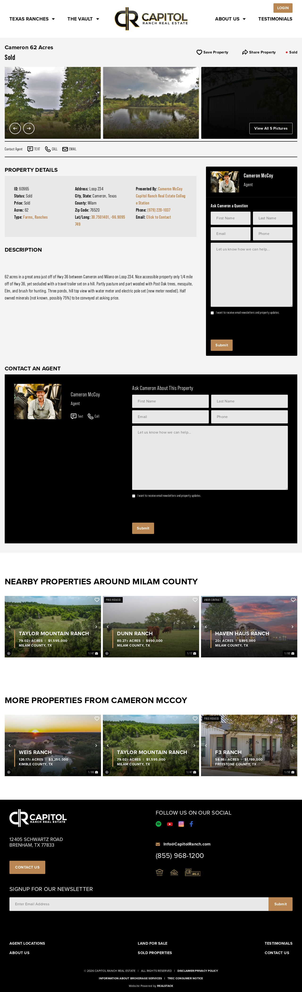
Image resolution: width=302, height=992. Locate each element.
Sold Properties (155, 953)
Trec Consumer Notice (185, 978)
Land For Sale (153, 943)
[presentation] (246, 325)
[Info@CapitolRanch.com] (158, 844)
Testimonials (275, 18)
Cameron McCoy (170, 188)
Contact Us (277, 953)
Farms (28, 217)
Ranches (41, 217)
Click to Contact (158, 217)
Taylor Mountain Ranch (54, 633)
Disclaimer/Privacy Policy (197, 971)
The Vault (83, 19)
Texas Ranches (32, 19)
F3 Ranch (228, 752)
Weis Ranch (35, 752)
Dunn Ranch (135, 633)
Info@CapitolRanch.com (187, 844)
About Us (231, 19)
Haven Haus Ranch (242, 633)
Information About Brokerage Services (130, 978)
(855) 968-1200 (180, 855)
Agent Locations (27, 943)
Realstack (165, 986)
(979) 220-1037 (158, 210)
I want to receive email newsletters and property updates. (248, 312)
